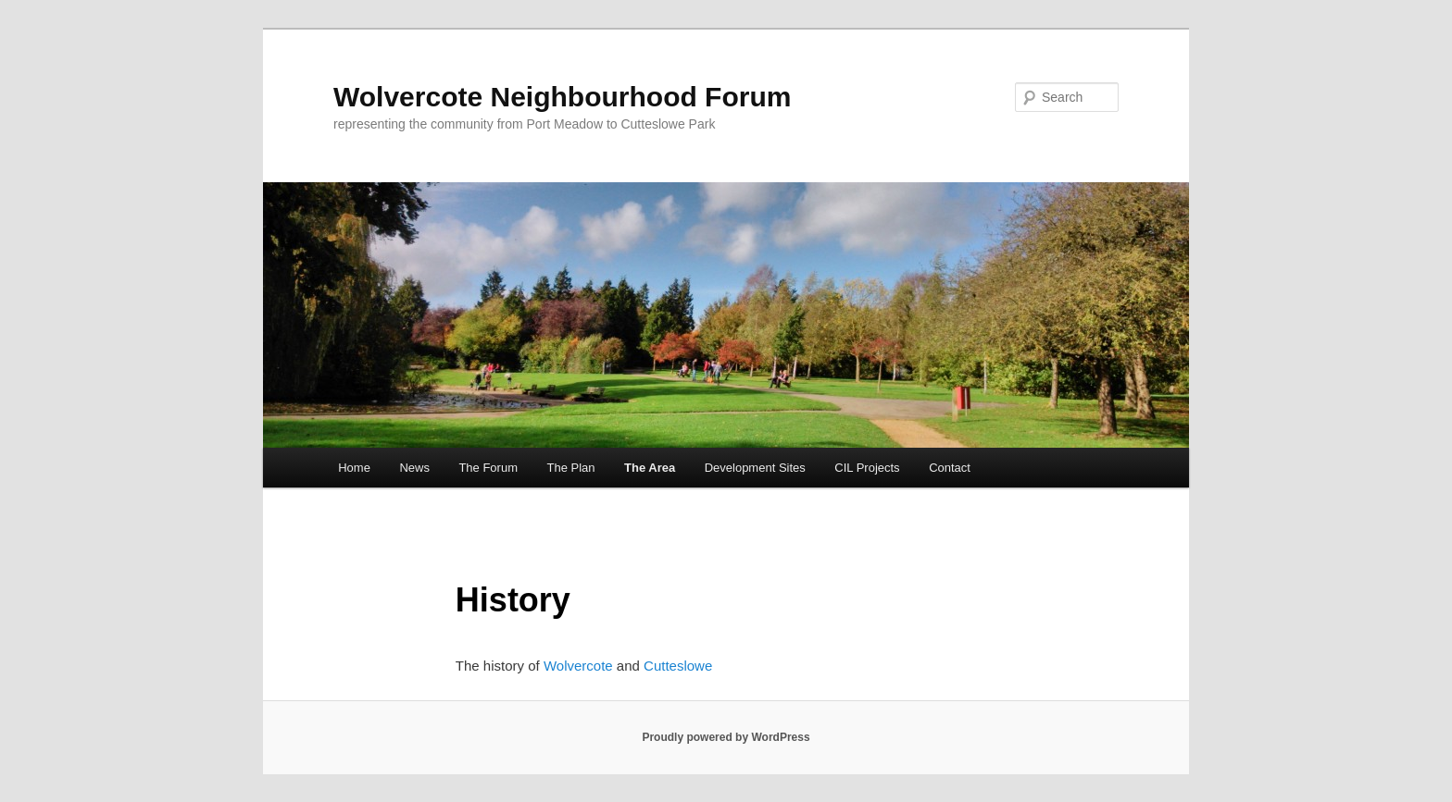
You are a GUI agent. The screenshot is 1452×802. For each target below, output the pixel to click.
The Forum (488, 468)
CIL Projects (866, 468)
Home (354, 468)
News (414, 468)
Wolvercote (578, 665)
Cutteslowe (678, 665)
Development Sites (755, 468)
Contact (949, 468)
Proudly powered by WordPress (725, 737)
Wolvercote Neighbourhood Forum (562, 96)
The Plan (570, 468)
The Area (649, 468)
